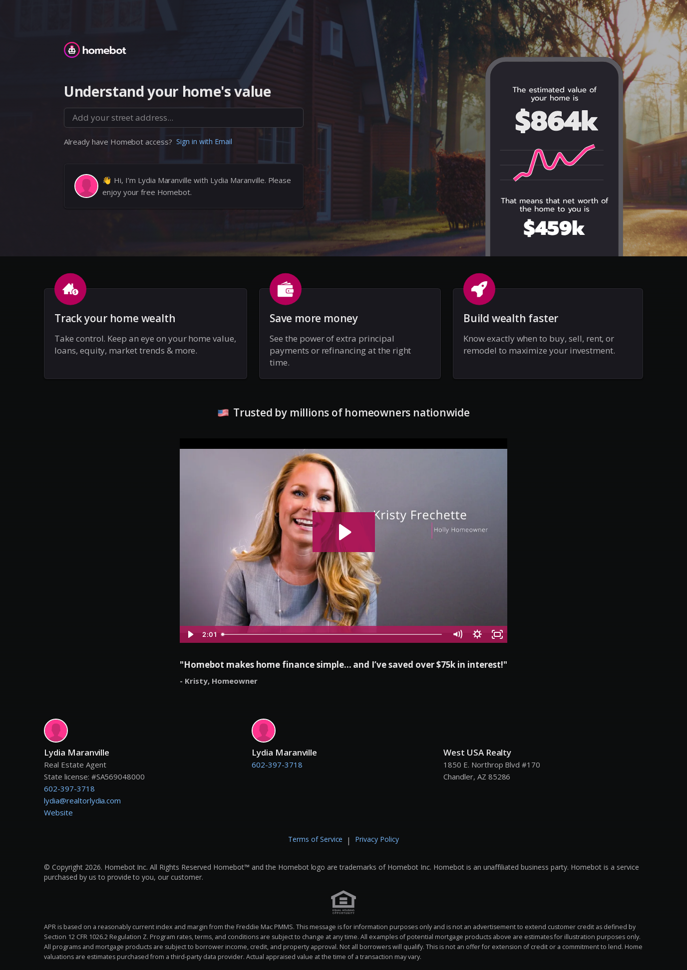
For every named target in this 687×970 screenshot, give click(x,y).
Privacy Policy (377, 839)
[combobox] (184, 118)
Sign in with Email (204, 141)
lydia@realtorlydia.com (82, 800)
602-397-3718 (69, 788)
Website (58, 812)
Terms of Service (315, 839)
